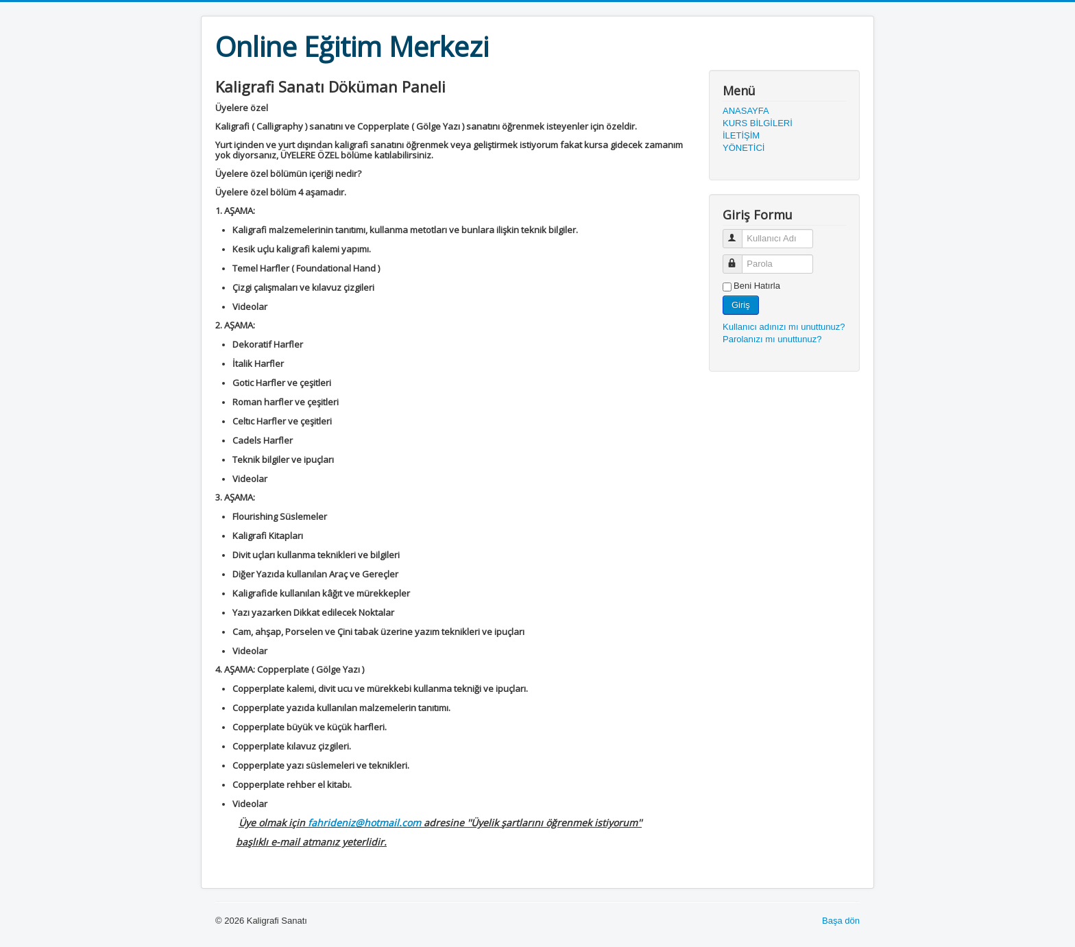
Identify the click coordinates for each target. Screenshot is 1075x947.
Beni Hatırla (757, 285)
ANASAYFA (746, 111)
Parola (738, 258)
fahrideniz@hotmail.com (364, 822)
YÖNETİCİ (743, 148)
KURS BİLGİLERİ (758, 123)
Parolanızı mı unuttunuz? (772, 339)
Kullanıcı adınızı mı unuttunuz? (784, 327)
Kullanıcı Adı (738, 232)
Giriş (741, 305)
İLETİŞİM (741, 135)
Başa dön (841, 920)
